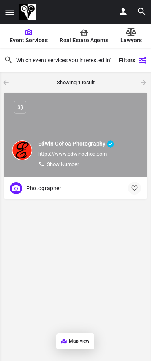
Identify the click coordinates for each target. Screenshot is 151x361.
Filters (133, 60)
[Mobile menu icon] (9, 12)
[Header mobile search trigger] (142, 11)
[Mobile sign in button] (123, 11)
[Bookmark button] (134, 188)
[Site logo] (28, 12)
